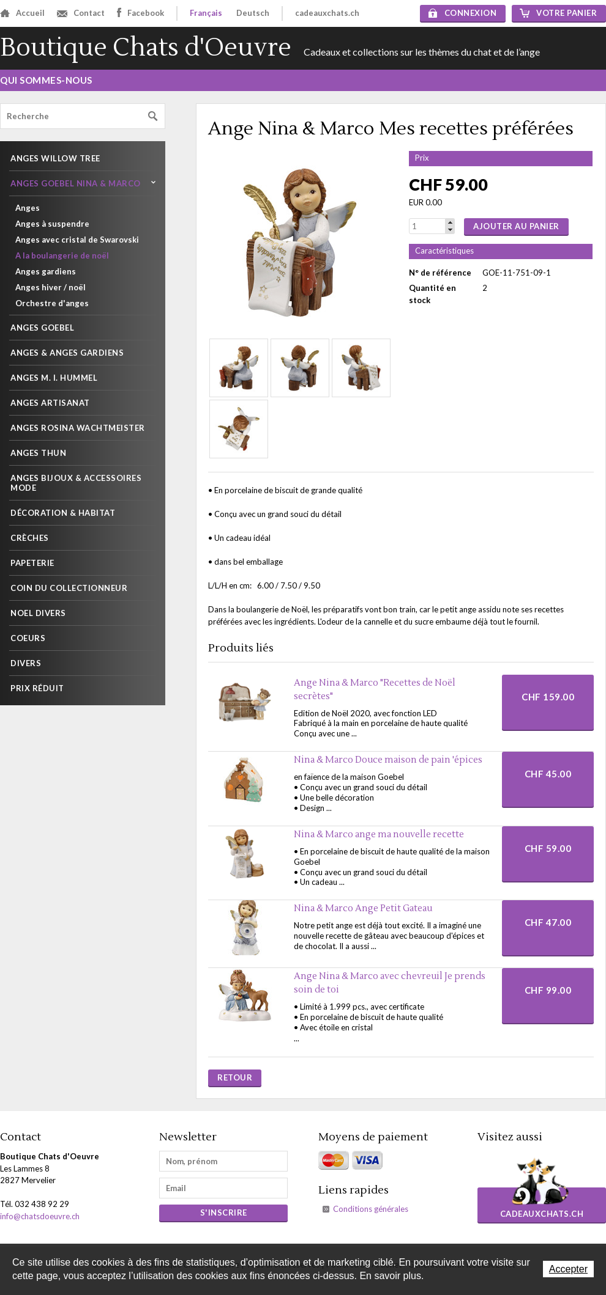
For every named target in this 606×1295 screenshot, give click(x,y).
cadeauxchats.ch (327, 13)
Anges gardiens (45, 271)
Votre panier (558, 13)
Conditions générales (370, 1209)
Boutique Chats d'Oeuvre (145, 48)
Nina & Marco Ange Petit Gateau (363, 908)
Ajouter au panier (516, 226)
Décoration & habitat (62, 513)
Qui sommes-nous (46, 80)
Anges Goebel (42, 327)
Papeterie (32, 563)
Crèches (29, 538)
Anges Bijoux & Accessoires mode (75, 483)
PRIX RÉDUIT (37, 688)
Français (206, 13)
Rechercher (153, 116)
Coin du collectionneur (68, 588)
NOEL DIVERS (38, 613)
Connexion (462, 13)
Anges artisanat (50, 403)
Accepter (568, 1269)
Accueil (22, 13)
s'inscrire (223, 1212)
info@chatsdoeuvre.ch (40, 1216)
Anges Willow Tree (55, 158)
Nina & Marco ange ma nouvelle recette (379, 834)
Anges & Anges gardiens (67, 353)
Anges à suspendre (52, 224)
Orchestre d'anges (52, 303)
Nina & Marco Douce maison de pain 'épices (388, 760)
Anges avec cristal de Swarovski (77, 239)
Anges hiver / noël (50, 287)
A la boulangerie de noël (62, 255)
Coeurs (27, 638)
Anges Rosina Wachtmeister (77, 428)
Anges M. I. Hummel (53, 378)
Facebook (140, 12)
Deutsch (252, 13)
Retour (234, 1077)
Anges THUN (38, 453)
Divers (25, 663)
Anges (27, 208)
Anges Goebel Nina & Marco (75, 183)
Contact (81, 13)
